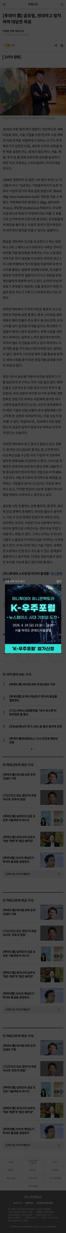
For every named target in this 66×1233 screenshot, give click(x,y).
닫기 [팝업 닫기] (59, 581)
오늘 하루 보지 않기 (15, 581)
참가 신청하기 (33, 648)
